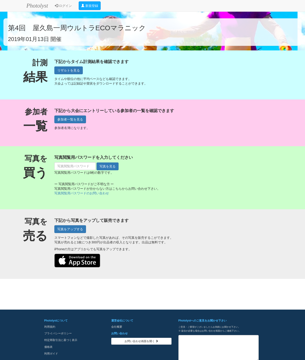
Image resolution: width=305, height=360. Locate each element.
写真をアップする (70, 229)
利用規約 (49, 326)
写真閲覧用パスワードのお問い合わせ (81, 193)
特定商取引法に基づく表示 (60, 340)
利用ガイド (51, 353)
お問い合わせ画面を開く (141, 341)
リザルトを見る (68, 70)
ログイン (63, 6)
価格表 (48, 347)
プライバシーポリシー (58, 333)
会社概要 (116, 326)
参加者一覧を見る (70, 119)
